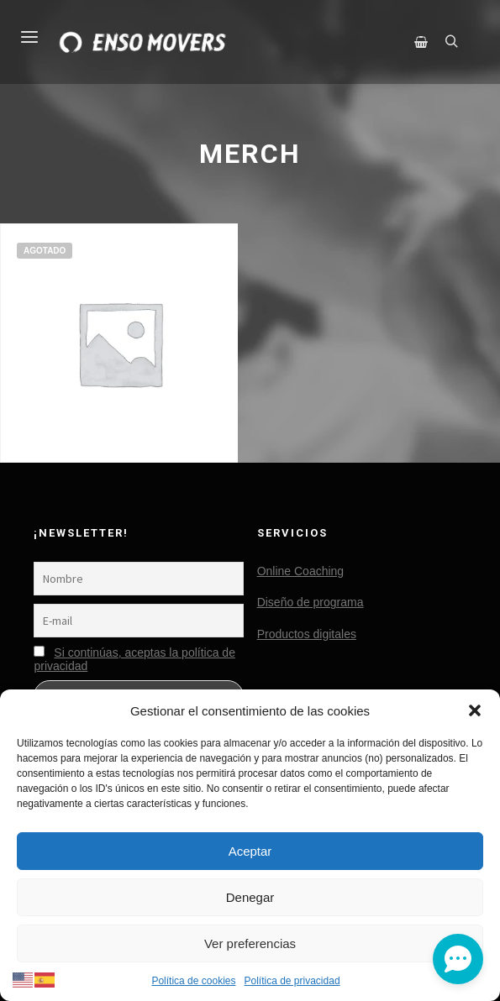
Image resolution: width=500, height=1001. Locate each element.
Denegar (250, 897)
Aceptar (250, 851)
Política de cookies (193, 981)
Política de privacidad (291, 981)
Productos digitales (306, 634)
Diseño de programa (310, 602)
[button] (474, 710)
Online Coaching (301, 571)
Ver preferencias (250, 943)
